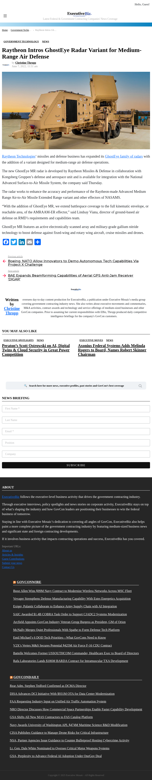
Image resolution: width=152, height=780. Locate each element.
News (40, 340)
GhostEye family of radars (124, 156)
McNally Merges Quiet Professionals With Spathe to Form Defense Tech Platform (66, 630)
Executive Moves (91, 340)
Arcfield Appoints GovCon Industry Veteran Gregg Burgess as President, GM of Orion (69, 622)
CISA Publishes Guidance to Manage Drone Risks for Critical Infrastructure (59, 733)
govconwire (29, 582)
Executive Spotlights (19, 340)
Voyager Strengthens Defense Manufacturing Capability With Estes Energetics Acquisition (72, 598)
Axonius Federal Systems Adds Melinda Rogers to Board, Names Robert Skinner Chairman (112, 349)
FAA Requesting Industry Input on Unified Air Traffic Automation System (58, 701)
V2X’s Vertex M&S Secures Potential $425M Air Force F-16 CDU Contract (62, 645)
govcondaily (26, 677)
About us (7, 550)
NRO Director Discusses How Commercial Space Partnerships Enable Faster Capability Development (76, 709)
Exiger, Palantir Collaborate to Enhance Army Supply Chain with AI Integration (65, 606)
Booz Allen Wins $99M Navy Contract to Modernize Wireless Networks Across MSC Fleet (72, 591)
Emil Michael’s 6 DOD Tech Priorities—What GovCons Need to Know (59, 637)
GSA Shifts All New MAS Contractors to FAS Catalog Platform (51, 717)
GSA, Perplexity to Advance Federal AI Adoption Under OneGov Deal (56, 756)
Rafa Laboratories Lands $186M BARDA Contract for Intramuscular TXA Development (70, 661)
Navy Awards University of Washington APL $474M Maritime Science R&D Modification (68, 725)
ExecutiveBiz (10, 497)
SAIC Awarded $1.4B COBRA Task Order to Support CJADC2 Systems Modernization (70, 614)
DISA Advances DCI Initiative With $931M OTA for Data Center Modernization (62, 694)
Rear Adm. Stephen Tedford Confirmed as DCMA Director (48, 686)
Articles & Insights (12, 554)
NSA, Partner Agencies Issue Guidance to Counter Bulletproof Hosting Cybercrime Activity (69, 740)
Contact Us (8, 567)
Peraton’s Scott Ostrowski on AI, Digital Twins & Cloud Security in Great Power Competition (36, 349)
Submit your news (12, 563)
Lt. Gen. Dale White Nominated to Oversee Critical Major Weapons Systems (59, 748)
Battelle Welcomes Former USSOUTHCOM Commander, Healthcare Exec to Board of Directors (76, 653)
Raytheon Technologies (18, 156)
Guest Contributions (13, 558)
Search (140, 386)
